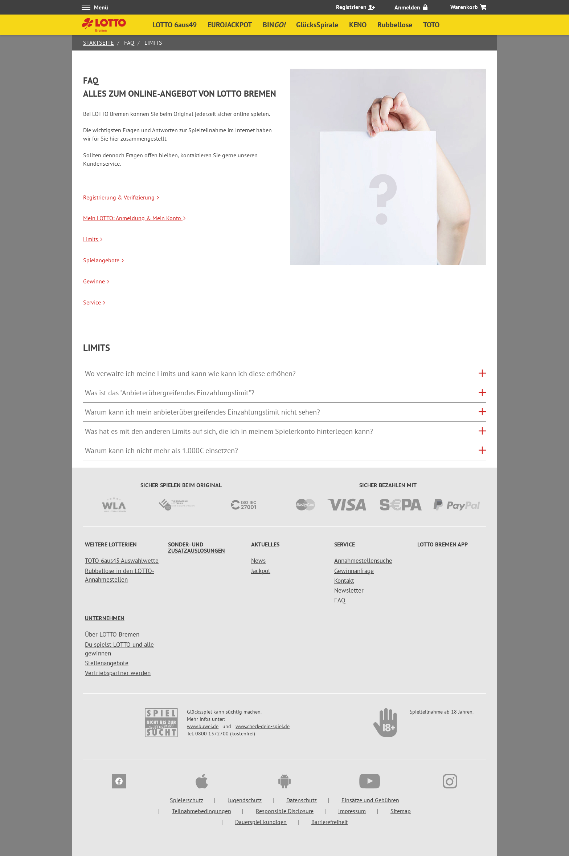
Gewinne (96, 281)
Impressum (352, 811)
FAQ (339, 600)
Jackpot (260, 571)
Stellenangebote (106, 663)
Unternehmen (104, 618)
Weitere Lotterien (111, 544)
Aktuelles (265, 544)
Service (94, 302)
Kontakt (344, 581)
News (258, 561)
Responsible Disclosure (285, 811)
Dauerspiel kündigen (261, 821)
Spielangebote (103, 260)
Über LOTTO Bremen (112, 634)
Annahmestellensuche (363, 561)
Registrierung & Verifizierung (121, 197)
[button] (284, 373)
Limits (93, 239)
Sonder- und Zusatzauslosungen (196, 547)
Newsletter (349, 590)
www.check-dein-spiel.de (263, 726)
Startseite (98, 42)
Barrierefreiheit (329, 821)
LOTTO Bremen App (442, 544)
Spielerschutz (186, 800)
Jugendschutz (245, 800)
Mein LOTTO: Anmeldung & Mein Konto (134, 218)
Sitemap (400, 811)
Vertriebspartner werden (118, 673)
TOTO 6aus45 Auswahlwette (122, 561)
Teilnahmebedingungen (201, 811)
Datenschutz (301, 800)
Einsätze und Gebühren (370, 800)
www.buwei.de (202, 726)
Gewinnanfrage (354, 571)
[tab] (284, 373)
